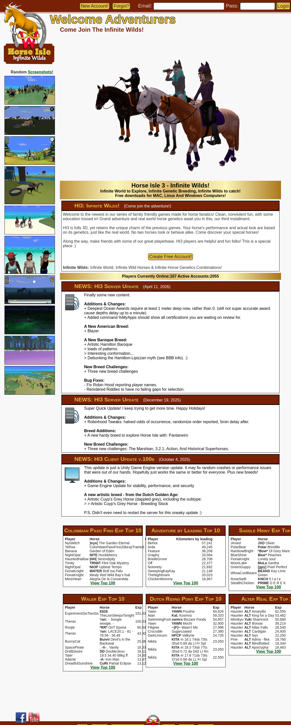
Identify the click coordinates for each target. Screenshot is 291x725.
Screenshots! (40, 72)
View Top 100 (102, 583)
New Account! (94, 5)
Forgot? (121, 5)
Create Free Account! (170, 256)
